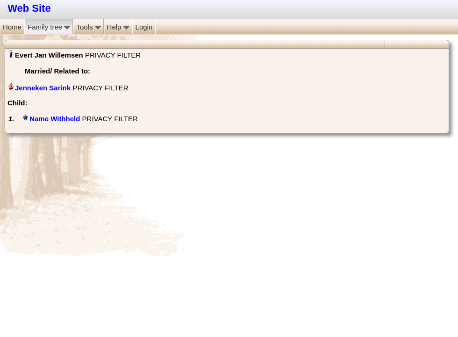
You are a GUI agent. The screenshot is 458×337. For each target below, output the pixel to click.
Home (12, 27)
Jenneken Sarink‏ (43, 88)
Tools (88, 27)
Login (144, 27)
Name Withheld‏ (54, 119)
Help (118, 27)
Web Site (29, 8)
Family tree (49, 27)
